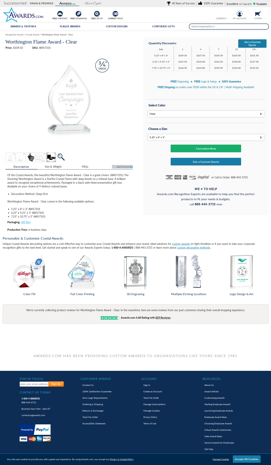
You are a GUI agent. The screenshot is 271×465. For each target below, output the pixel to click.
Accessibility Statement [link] (93, 423)
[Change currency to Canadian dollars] (224, 13)
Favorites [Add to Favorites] (125, 166)
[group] (221, 13)
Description (21, 166)
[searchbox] (229, 27)
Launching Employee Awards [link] (218, 410)
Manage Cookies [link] (151, 410)
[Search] (265, 27)
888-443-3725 (30, 400)
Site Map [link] (208, 449)
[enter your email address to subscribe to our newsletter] (34, 384)
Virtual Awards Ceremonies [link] (217, 429)
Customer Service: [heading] (96, 378)
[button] (15, 3)
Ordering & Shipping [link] (92, 404)
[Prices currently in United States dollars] (218, 13)
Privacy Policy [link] (150, 417)
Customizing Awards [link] (214, 397)
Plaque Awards (70, 26)
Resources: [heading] (211, 378)
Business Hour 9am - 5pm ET (35, 408)
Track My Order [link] (90, 417)
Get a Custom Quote (252, 43)
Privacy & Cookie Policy (121, 459)
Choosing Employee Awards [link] (218, 423)
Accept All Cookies (247, 459)
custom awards (181, 243)
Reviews (163, 317)
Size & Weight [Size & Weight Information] (53, 166)
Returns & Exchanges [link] (93, 410)
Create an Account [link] (152, 391)
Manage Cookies (221, 459)
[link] (181, 3)
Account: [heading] (149, 378)
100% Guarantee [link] (96, 391)
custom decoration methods (193, 247)
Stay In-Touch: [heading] (32, 378)
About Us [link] (209, 385)
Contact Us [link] (88, 385)
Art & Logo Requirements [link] (94, 397)
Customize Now (206, 148)
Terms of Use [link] (149, 423)
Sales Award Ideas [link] (213, 436)
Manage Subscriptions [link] (154, 404)
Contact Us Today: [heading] (35, 392)
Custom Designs (117, 26)
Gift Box (25, 222)
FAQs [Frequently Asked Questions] (85, 166)
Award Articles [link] (211, 391)
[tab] (21, 166)
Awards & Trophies (23, 26)
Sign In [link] (146, 385)
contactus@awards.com (33, 415)
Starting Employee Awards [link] (217, 404)
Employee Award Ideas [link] (215, 417)
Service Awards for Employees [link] (219, 442)
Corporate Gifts (163, 26)
